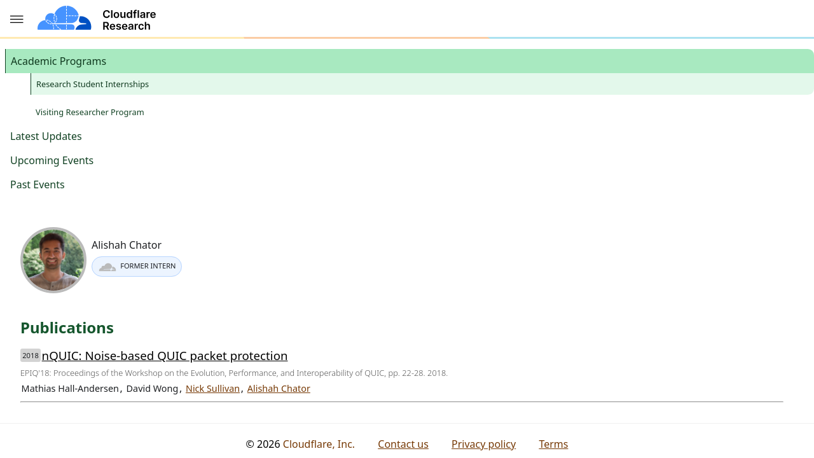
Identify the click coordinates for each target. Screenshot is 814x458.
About (169, 21)
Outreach (375, 21)
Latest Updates (46, 196)
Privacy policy (484, 438)
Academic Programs (34, 68)
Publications (310, 21)
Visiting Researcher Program (57, 160)
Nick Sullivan (314, 220)
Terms (553, 438)
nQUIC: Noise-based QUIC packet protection (267, 187)
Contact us (403, 438)
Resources (436, 21)
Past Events (37, 244)
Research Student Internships (58, 109)
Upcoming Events (51, 220)
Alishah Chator (380, 220)
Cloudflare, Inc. (319, 438)
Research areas (232, 21)
